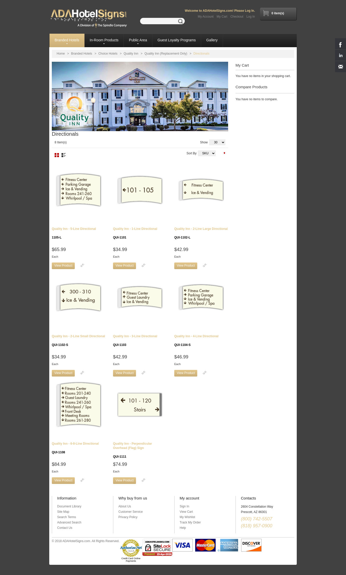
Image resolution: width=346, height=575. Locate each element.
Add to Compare (82, 265)
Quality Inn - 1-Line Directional (135, 233)
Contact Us (64, 528)
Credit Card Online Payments (131, 559)
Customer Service (130, 512)
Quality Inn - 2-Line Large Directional (201, 233)
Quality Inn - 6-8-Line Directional (75, 448)
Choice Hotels (107, 53)
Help (183, 528)
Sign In (184, 506)
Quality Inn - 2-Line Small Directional (78, 340)
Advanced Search (69, 522)
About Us (124, 506)
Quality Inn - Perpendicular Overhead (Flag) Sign (132, 450)
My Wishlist (187, 517)
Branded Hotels (81, 53)
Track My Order (190, 522)
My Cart (222, 16)
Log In (250, 16)
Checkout (236, 16)
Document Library (69, 506)
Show (204, 142)
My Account (206, 16)
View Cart (186, 512)
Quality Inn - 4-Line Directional (196, 340)
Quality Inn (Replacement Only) (165, 53)
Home (61, 53)
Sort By (191, 153)
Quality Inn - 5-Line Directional (74, 233)
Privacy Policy (128, 517)
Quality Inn (131, 53)
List (63, 155)
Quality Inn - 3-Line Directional (135, 340)
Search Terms (66, 517)
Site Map (63, 512)
